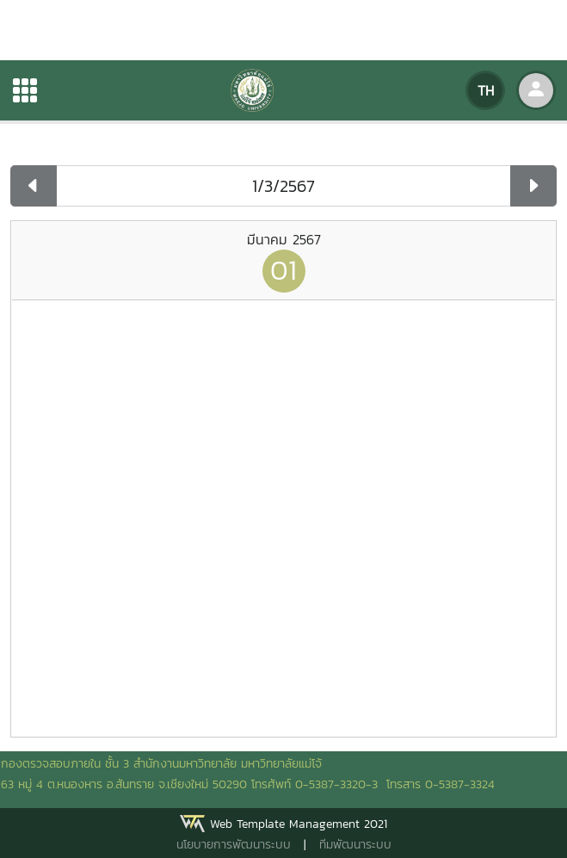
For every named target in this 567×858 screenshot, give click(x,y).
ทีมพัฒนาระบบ (355, 845)
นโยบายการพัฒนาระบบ (233, 845)
